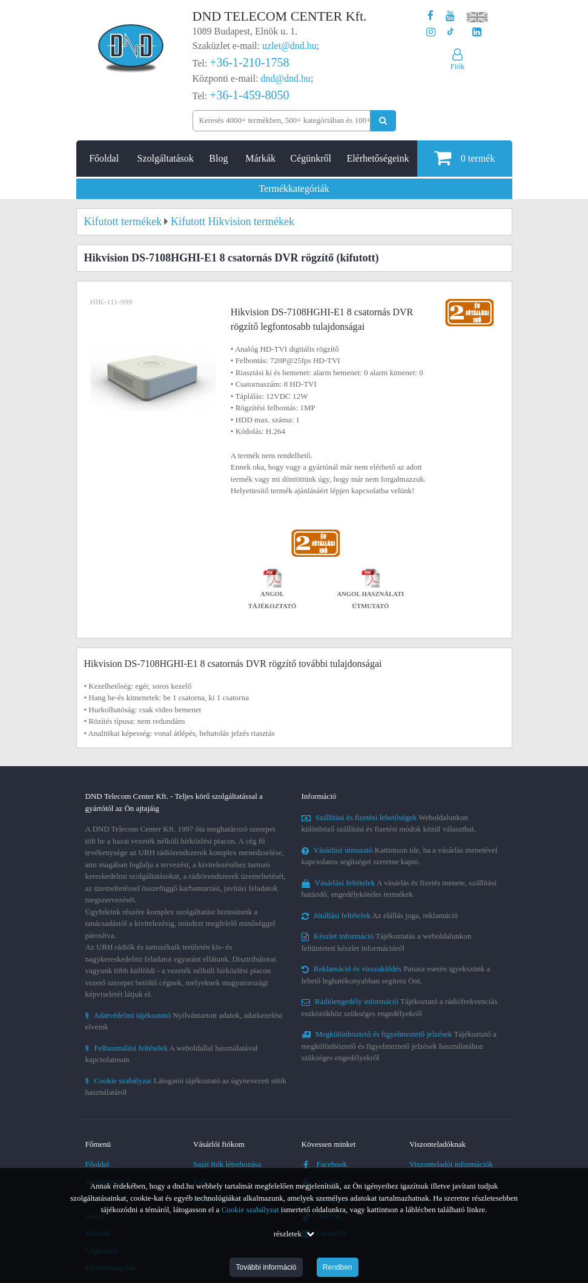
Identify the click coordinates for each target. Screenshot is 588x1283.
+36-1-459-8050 (249, 95)
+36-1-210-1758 (249, 62)
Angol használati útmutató (370, 590)
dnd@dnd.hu (285, 78)
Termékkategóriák (294, 188)
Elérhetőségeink (377, 158)
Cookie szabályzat (250, 1209)
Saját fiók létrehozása (227, 1164)
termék (464, 157)
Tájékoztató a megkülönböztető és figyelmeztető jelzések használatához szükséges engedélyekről (399, 1045)
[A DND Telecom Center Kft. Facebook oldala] (431, 16)
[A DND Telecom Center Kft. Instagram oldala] (430, 32)
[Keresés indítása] (383, 120)
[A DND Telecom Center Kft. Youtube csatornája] (450, 16)
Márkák (260, 158)
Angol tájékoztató (272, 590)
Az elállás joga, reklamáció (380, 915)
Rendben (337, 1267)
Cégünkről (310, 158)
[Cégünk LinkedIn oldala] (476, 32)
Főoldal (104, 158)
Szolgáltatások (165, 158)
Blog (218, 158)
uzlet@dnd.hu (289, 46)
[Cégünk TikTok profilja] (450, 32)
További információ (266, 1267)
